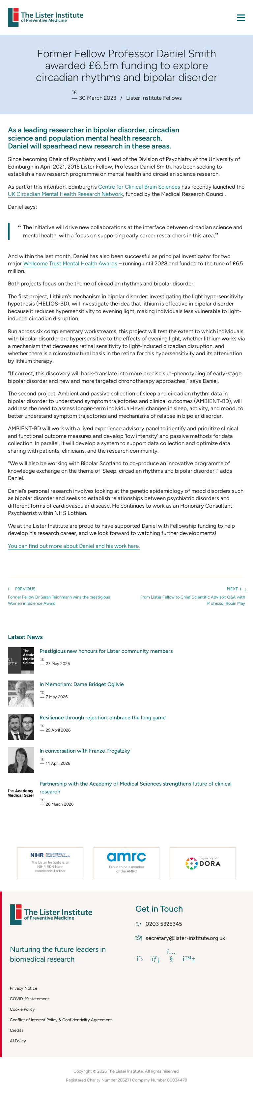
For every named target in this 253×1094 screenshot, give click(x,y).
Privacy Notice (23, 988)
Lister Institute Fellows (154, 97)
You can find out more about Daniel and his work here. (74, 546)
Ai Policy (18, 1040)
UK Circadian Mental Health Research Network (65, 194)
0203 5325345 (158, 924)
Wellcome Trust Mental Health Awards (70, 263)
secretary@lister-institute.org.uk (180, 938)
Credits (16, 1030)
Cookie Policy (22, 1009)
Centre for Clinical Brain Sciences (139, 186)
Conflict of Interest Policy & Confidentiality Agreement (61, 1019)
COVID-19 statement (29, 998)
